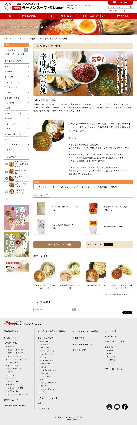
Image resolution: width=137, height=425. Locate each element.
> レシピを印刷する (57, 243)
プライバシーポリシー (115, 369)
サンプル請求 (111, 336)
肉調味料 (11, 385)
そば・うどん (10, 124)
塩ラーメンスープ (14, 356)
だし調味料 (12, 378)
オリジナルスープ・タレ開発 (85, 331)
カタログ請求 (111, 331)
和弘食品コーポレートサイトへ (121, 11)
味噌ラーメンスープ (15, 353)
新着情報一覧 (111, 347)
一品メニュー (10, 150)
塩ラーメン (9, 77)
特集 (40, 403)
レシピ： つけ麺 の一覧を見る (115, 295)
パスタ (7, 129)
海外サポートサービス (82, 344)
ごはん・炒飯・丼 (12, 144)
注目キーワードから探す (16, 54)
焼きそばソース (14, 381)
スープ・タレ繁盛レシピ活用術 (51, 331)
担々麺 (7, 108)
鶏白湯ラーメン (11, 87)
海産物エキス (13, 391)
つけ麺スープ (13, 362)
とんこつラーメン (12, 82)
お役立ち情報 (78, 338)
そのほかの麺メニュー (14, 134)
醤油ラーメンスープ (15, 350)
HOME (7, 39)
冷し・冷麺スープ (14, 369)
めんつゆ (11, 375)
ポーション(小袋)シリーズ (18, 394)
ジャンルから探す (45, 338)
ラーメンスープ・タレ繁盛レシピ (26, 39)
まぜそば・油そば (12, 98)
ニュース (112, 357)
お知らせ (112, 360)
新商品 (111, 350)
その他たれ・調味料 (15, 388)
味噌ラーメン (10, 72)
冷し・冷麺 (9, 103)
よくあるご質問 (79, 350)
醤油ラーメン (10, 66)
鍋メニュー (9, 139)
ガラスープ (12, 347)
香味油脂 (11, 372)
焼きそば (8, 118)
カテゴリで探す (11, 343)
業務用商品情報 (11, 331)
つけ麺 (45, 39)
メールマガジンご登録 (115, 342)
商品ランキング (11, 400)
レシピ (111, 363)
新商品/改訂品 (10, 338)
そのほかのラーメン (13, 113)
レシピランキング (45, 408)
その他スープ (13, 366)
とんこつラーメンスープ (17, 359)
